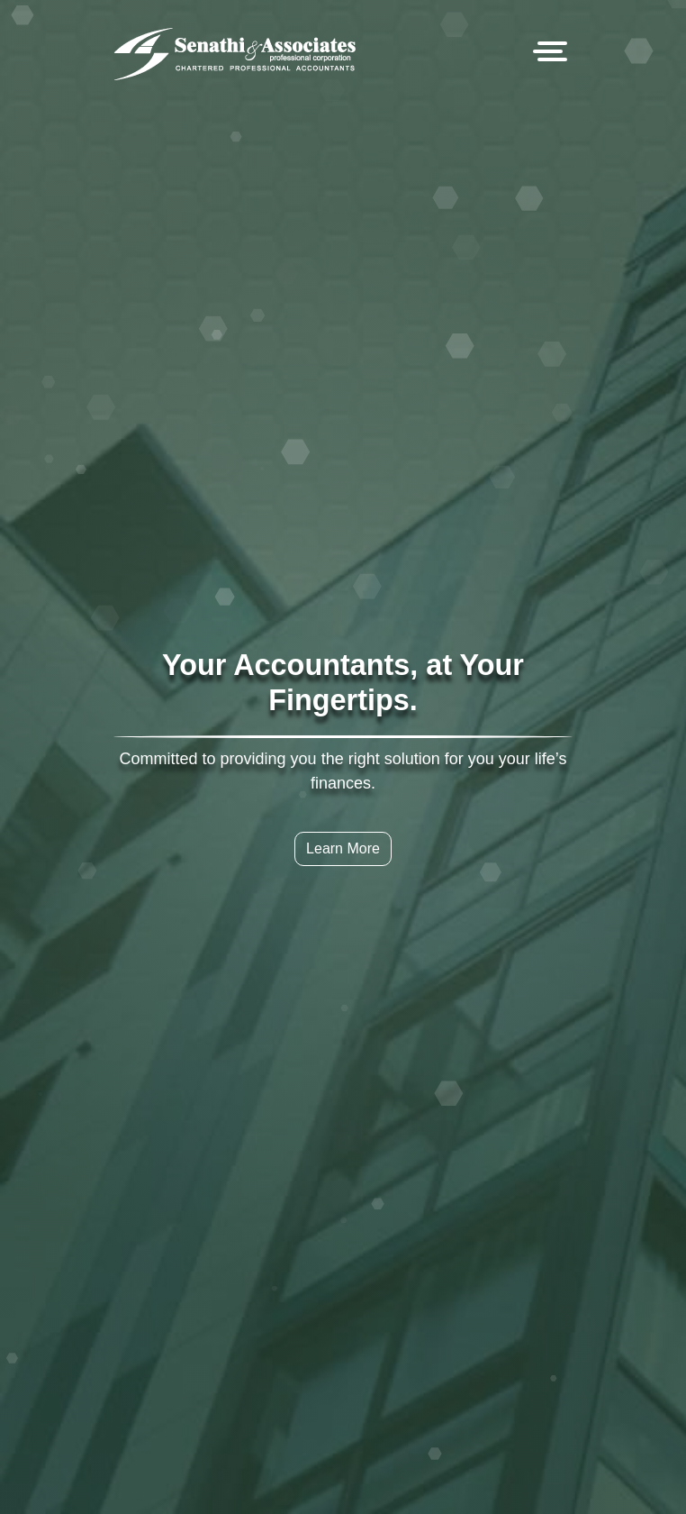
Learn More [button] (343, 848)
